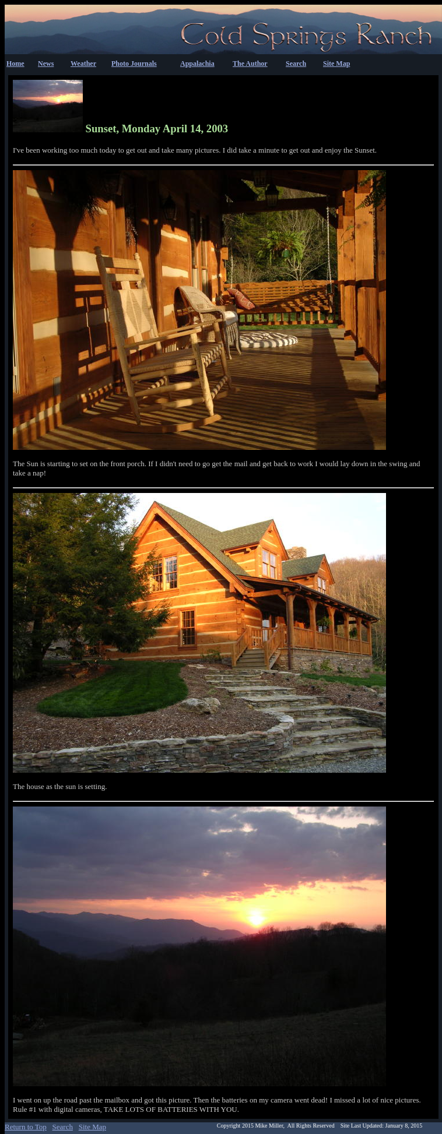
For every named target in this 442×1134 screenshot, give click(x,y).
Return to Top (26, 1126)
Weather (83, 63)
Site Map (336, 63)
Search (296, 63)
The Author (250, 63)
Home (15, 63)
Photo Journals (134, 63)
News (46, 63)
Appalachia (197, 63)
